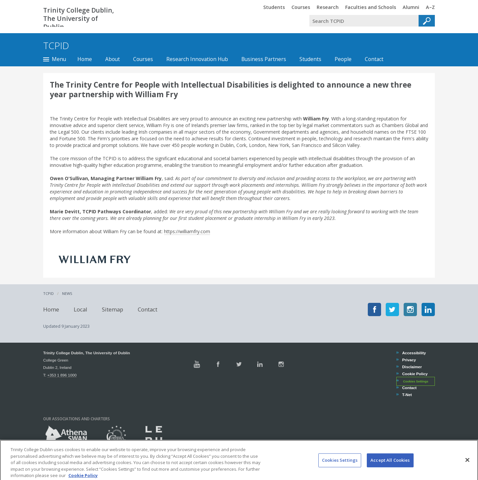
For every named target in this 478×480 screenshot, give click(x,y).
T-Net (407, 394)
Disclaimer (412, 367)
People (343, 59)
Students (310, 59)
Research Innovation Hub (197, 59)
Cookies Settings (415, 381)
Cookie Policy (415, 374)
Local (80, 309)
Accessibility (414, 353)
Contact (374, 59)
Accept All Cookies (390, 467)
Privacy (409, 360)
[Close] (467, 466)
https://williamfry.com (187, 231)
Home (84, 59)
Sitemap (112, 309)
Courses (143, 59)
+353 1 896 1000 (61, 375)
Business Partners (263, 59)
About (112, 59)
